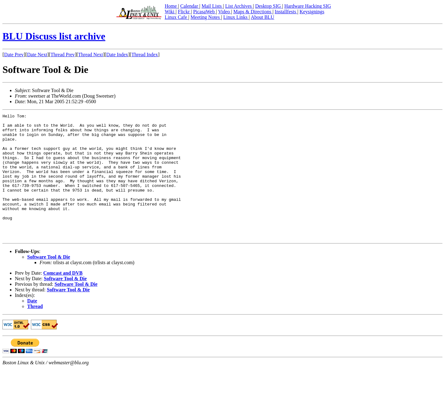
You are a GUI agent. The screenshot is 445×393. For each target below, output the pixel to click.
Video (224, 11)
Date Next (37, 54)
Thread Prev (62, 54)
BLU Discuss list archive (53, 36)
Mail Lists (212, 6)
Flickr (184, 11)
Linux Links (236, 17)
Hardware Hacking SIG (307, 6)
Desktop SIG (268, 6)
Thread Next (90, 54)
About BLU (262, 17)
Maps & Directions (253, 11)
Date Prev (14, 54)
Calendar (189, 6)
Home (171, 6)
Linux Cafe (176, 17)
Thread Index (144, 54)
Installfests (286, 11)
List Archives (239, 6)
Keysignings (311, 11)
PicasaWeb (204, 11)
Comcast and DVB (63, 298)
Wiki (170, 11)
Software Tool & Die (48, 282)
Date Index (117, 54)
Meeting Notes (206, 17)
